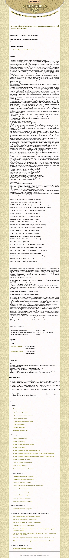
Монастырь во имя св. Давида (22, 459)
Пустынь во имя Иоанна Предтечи (23, 469)
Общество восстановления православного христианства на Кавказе (33, 541)
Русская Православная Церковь (22, 50)
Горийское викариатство (20, 412)
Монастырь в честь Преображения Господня (26, 450)
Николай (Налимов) (16, 346)
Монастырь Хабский (19, 447)
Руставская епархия (19, 424)
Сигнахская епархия (19, 427)
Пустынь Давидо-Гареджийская (22, 462)
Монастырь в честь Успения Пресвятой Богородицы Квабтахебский (33, 456)
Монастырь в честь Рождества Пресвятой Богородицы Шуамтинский (33, 453)
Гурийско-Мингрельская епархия (23, 415)
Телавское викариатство (20, 430)
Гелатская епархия (18, 409)
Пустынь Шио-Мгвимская (20, 465)
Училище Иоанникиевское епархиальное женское (28, 485)
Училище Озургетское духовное (22, 495)
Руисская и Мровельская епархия (23, 421)
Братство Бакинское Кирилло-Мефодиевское (26, 516)
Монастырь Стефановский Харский (23, 444)
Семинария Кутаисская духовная (23, 476)
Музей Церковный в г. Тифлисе (22, 548)
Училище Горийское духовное (22, 482)
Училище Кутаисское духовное (22, 489)
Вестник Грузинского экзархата (22, 508)
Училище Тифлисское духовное (22, 501)
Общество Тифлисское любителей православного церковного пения (33, 537)
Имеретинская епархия (20, 418)
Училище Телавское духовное (22, 498)
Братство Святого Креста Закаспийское (25, 519)
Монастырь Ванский (19, 441)
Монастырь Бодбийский (20, 438)
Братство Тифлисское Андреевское (23, 525)
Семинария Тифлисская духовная (23, 479)
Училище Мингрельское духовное (23, 492)
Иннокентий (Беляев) (17, 351)
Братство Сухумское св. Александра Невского (27, 522)
